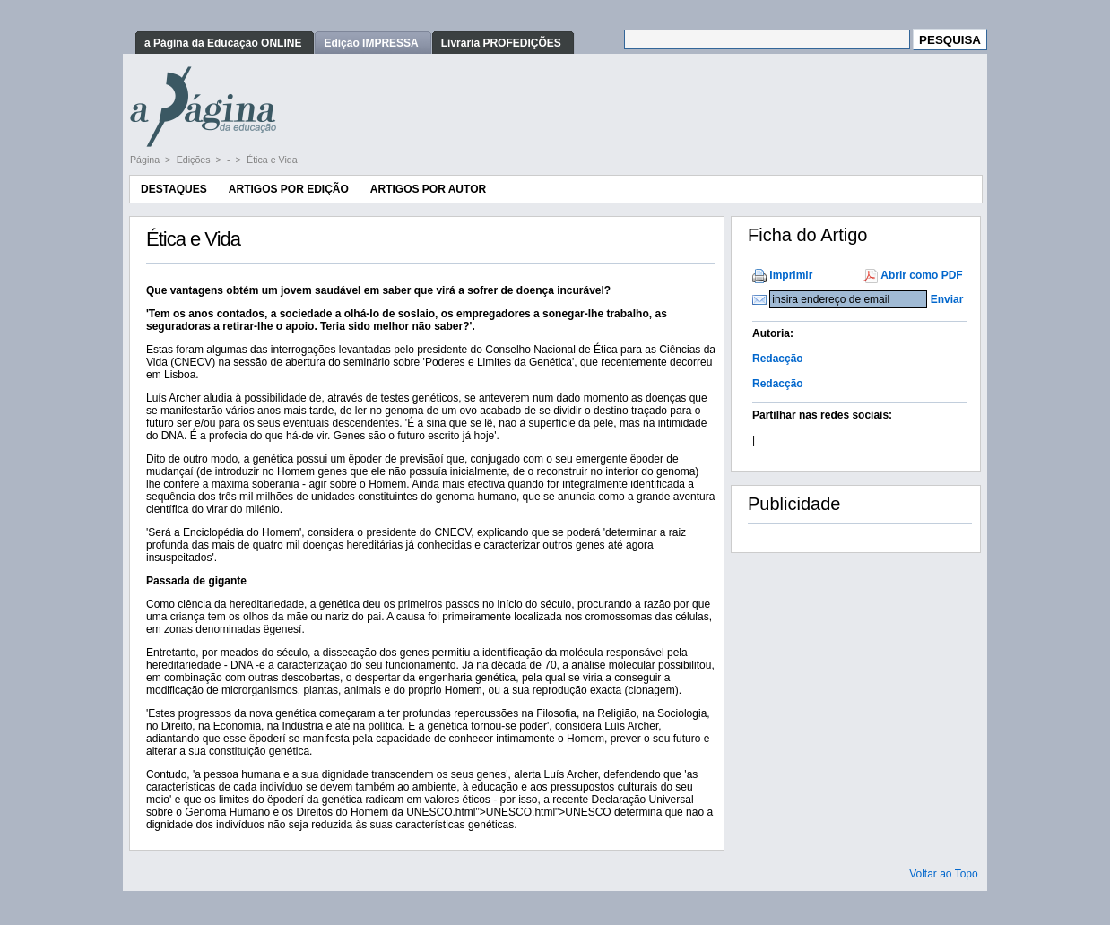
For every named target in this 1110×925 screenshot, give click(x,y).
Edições (195, 159)
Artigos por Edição (289, 189)
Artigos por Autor (428, 189)
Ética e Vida (272, 159)
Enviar (947, 299)
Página (146, 159)
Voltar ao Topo (943, 874)
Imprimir (790, 275)
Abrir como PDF (921, 275)
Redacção (777, 358)
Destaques (174, 189)
